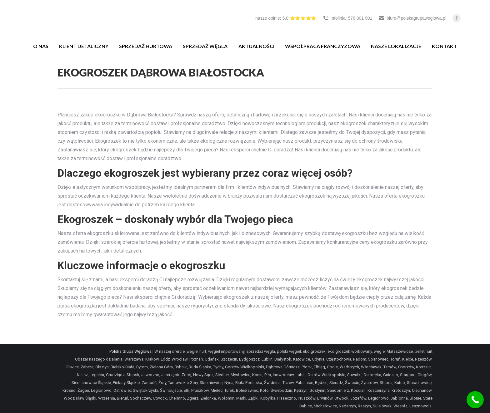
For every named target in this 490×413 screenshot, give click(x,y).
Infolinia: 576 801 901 (347, 18)
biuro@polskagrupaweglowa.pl (412, 18)
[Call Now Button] (475, 399)
